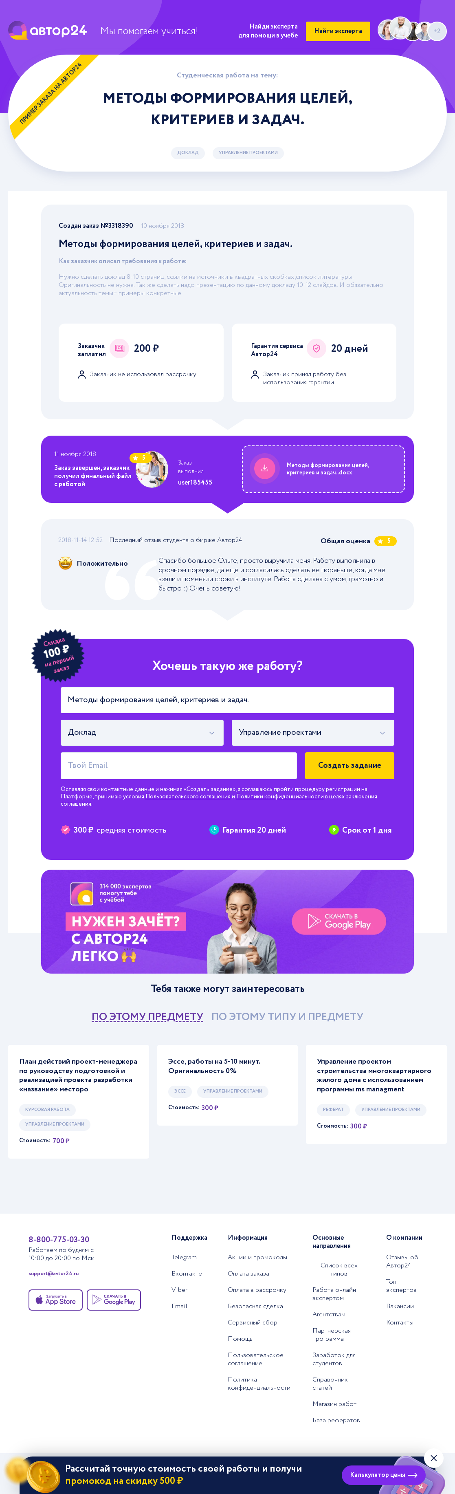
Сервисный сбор (252, 1323)
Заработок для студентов (334, 1359)
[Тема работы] (227, 700)
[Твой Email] (179, 765)
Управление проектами (248, 153)
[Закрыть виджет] (434, 1458)
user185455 (195, 482)
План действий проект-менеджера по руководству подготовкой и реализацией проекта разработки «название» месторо (78, 1075)
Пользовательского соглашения (188, 797)
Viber (179, 1290)
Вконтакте (186, 1274)
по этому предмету (147, 1017)
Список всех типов (339, 1270)
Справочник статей (330, 1384)
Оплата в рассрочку (257, 1290)
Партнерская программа (331, 1335)
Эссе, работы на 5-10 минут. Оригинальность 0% (214, 1066)
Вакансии (400, 1306)
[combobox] (142, 733)
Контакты (399, 1323)
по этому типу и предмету (287, 1017)
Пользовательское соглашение (256, 1359)
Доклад (188, 153)
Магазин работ (334, 1404)
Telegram (184, 1258)
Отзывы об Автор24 (402, 1262)
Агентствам (328, 1315)
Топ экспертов (401, 1286)
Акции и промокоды (257, 1258)
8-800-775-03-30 (59, 1240)
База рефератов (336, 1421)
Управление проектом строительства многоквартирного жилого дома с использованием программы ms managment (374, 1075)
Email (179, 1306)
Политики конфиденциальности (280, 797)
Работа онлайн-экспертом (335, 1294)
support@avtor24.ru (54, 1274)
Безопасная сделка (255, 1306)
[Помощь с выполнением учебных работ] (227, 922)
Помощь (240, 1339)
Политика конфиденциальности (259, 1384)
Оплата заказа (248, 1274)
